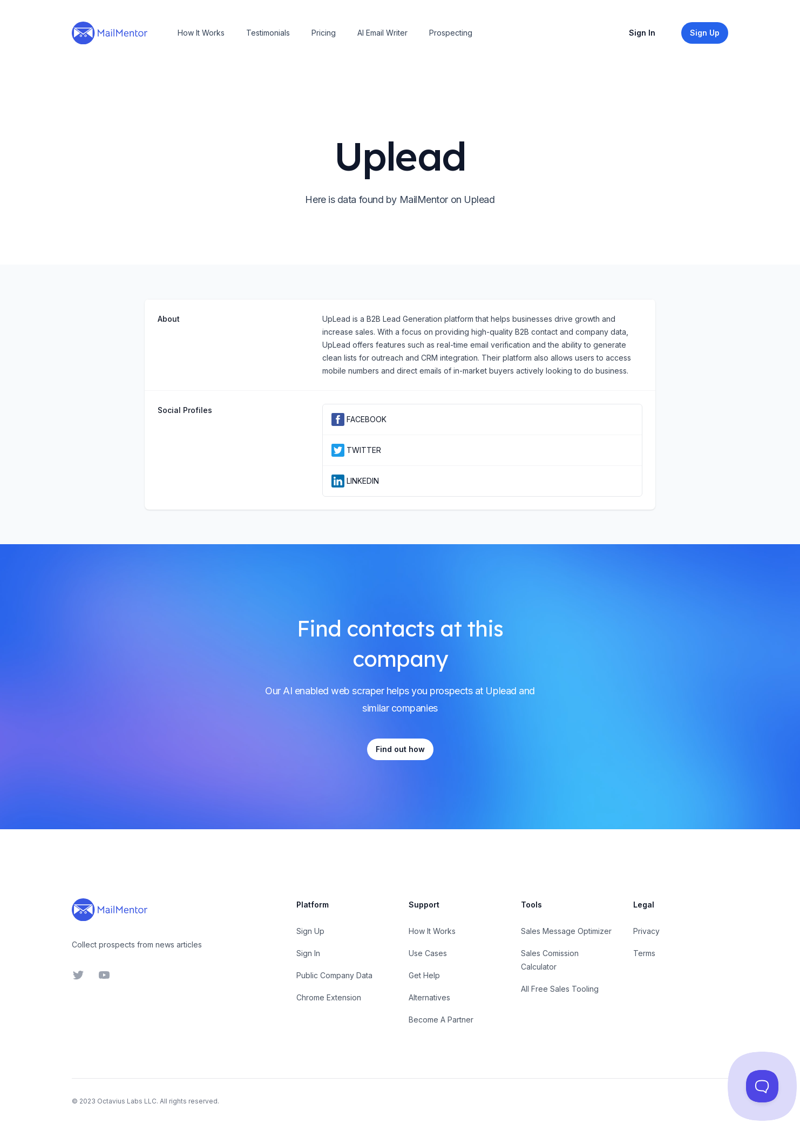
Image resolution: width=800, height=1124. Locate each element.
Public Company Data (334, 975)
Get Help (424, 975)
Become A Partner (441, 1019)
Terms (644, 953)
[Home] (109, 33)
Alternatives (429, 997)
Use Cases (428, 953)
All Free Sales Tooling (560, 988)
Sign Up (310, 931)
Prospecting (450, 32)
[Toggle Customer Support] (762, 1086)
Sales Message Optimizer (566, 931)
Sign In (642, 32)
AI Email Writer (382, 32)
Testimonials (268, 32)
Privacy (646, 931)
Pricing (323, 32)
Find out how (400, 749)
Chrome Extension (328, 997)
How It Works (201, 32)
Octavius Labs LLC (127, 1101)
